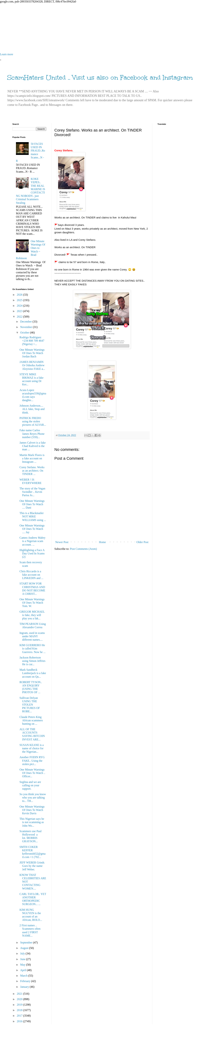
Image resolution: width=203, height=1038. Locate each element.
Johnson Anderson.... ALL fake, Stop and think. (31, 409)
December (26, 321)
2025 (20, 300)
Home (102, 542)
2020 (20, 999)
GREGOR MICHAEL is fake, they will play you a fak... (32, 615)
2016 (20, 1021)
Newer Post (61, 542)
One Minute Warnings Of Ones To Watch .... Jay (32, 529)
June (23, 959)
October (25, 332)
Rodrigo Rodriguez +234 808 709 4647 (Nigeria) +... (31, 341)
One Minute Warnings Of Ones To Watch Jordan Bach (32, 353)
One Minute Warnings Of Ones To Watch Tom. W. (32, 603)
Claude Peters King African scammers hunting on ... (31, 720)
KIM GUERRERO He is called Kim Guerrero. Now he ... (32, 648)
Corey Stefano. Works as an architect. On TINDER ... (31, 470)
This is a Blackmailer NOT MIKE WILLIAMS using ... (32, 516)
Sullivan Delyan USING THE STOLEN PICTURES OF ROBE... (29, 704)
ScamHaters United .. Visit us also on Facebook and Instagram (100, 77)
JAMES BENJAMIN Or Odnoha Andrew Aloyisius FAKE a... (32, 365)
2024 (20, 305)
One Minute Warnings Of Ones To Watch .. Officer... (32, 773)
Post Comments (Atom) (83, 548)
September (26, 942)
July (23, 953)
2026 (20, 294)
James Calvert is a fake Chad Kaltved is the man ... (32, 446)
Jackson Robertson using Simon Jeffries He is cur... (32, 661)
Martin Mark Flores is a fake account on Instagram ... (31, 458)
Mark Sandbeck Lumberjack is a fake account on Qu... (32, 673)
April (23, 970)
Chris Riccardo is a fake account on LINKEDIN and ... (31, 575)
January (25, 986)
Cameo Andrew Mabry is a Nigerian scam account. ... (32, 541)
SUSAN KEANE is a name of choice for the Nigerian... (31, 748)
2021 (20, 993)
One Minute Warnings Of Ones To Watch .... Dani (32, 504)
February (25, 981)
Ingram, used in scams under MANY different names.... (32, 636)
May (23, 964)
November (26, 327)
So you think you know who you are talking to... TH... (32, 797)
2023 (20, 311)
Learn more (6, 54)
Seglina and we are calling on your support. (30, 785)
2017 (20, 1015)
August (24, 947)
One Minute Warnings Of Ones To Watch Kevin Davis (32, 810)
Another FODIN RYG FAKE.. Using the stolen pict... (32, 760)
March (24, 975)
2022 (20, 316)
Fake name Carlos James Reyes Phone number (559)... (31, 433)
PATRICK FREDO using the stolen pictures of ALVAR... (32, 421)
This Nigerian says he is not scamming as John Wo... (31, 822)
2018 (20, 1010)
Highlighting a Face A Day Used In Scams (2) (32, 553)
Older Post (142, 542)
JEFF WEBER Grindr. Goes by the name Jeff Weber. (32, 866)
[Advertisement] (101, 28)
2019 (20, 1004)
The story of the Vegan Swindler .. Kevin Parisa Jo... (32, 492)
